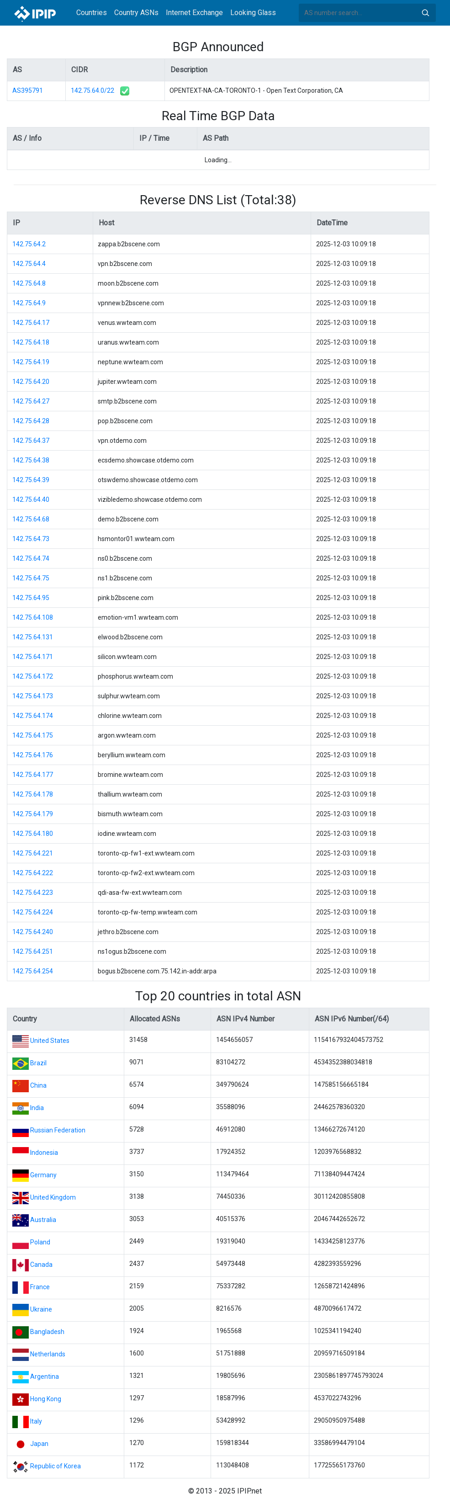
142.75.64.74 (30, 558)
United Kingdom (53, 1197)
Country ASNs (136, 12)
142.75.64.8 (29, 283)
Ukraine (41, 1309)
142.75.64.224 (32, 912)
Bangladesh (47, 1331)
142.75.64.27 (30, 401)
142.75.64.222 (32, 873)
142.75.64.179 (32, 814)
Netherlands (47, 1354)
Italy (36, 1421)
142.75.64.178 (32, 794)
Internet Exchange (194, 12)
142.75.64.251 (32, 951)
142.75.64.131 (32, 637)
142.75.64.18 (30, 342)
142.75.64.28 (30, 421)
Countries (91, 12)
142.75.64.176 (32, 755)
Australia (43, 1219)
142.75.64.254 (32, 971)
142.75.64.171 (32, 656)
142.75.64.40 (30, 499)
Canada (41, 1264)
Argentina (44, 1376)
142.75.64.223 (32, 892)
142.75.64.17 (30, 322)
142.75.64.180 (32, 833)
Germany (43, 1175)
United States (49, 1040)
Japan (39, 1443)
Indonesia (44, 1152)
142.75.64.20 (30, 381)
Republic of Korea (55, 1466)
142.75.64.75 (30, 578)
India (37, 1107)
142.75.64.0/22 (92, 90)
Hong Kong (45, 1399)
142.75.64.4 (29, 263)
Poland (40, 1242)
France (40, 1287)
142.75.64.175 (32, 735)
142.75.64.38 (30, 460)
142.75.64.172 (32, 676)
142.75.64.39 (30, 480)
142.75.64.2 (29, 244)
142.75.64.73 (30, 538)
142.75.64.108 (32, 617)
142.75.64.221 (32, 853)
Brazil (38, 1063)
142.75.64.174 (32, 715)
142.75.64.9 (29, 303)
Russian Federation (57, 1130)
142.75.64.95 (30, 597)
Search (425, 13)
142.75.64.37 (30, 440)
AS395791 (27, 90)
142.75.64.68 (30, 519)
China (38, 1085)
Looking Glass (253, 12)
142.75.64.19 (30, 362)
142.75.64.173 (32, 696)
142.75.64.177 (32, 774)
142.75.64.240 (32, 931)
